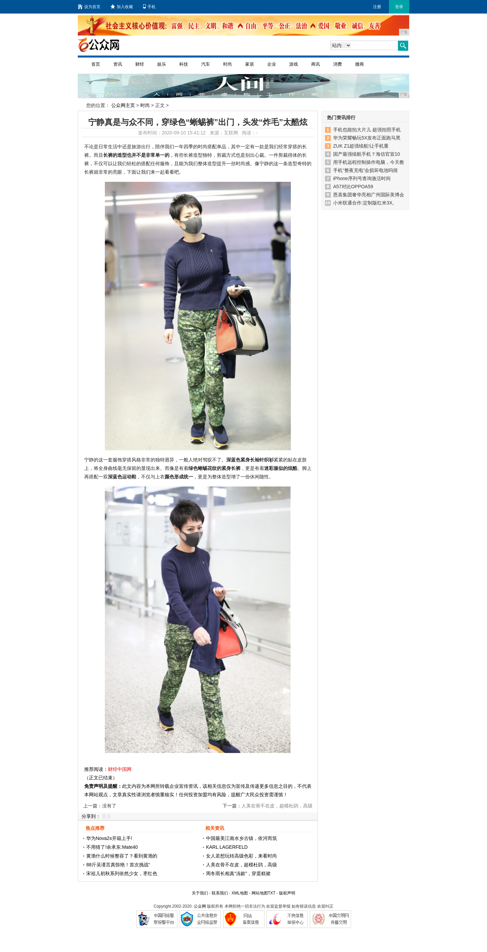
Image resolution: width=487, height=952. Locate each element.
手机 (149, 6)
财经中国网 (120, 769)
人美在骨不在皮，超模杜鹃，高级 (241, 864)
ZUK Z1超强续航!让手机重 (361, 146)
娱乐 (161, 64)
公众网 (200, 906)
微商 (359, 64)
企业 (271, 64)
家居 (249, 64)
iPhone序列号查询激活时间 (362, 178)
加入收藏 (122, 6)
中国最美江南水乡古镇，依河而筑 (241, 838)
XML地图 (239, 893)
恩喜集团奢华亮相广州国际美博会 (368, 194)
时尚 (227, 64)
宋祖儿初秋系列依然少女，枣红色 (121, 873)
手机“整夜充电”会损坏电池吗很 (365, 170)
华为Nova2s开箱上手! (109, 838)
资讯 (117, 64)
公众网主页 (123, 105)
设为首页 (89, 6)
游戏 (293, 64)
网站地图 (260, 893)
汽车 (205, 64)
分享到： (91, 816)
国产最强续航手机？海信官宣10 (366, 154)
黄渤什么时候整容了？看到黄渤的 (121, 856)
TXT (271, 893)
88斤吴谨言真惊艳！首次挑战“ (118, 864)
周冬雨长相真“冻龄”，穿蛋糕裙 (238, 873)
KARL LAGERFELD (227, 847)
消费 (337, 64)
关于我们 (200, 893)
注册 (377, 6)
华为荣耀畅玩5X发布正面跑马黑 (366, 137)
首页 (95, 64)
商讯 (315, 64)
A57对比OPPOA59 (353, 186)
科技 (183, 64)
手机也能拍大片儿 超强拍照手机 (367, 129)
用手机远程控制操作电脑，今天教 (368, 162)
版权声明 (287, 893)
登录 (399, 6)
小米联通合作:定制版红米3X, (363, 202)
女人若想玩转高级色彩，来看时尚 (241, 856)
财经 (139, 64)
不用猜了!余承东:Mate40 (112, 847)
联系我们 (220, 893)
